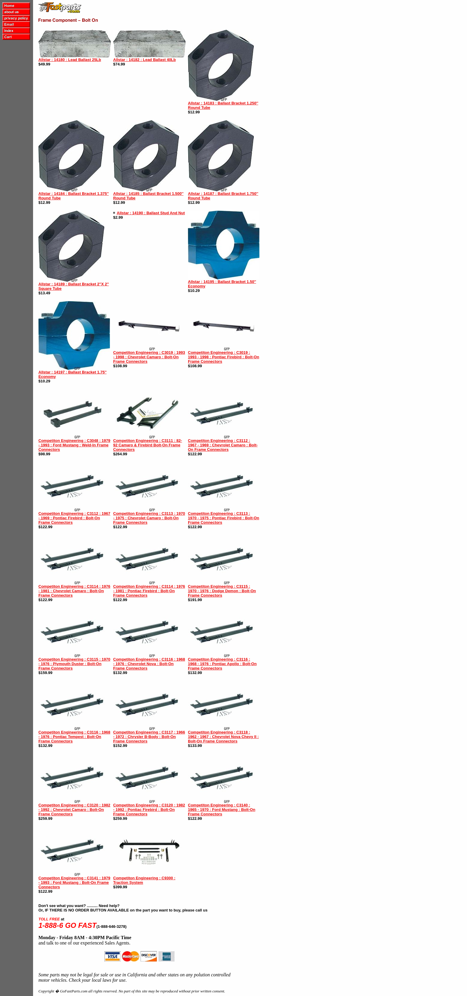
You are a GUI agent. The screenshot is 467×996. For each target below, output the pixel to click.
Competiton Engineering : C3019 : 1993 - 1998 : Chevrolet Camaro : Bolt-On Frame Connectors (149, 357)
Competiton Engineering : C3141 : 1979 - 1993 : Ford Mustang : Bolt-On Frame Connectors (74, 882)
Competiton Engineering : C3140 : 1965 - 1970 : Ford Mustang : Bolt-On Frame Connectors (221, 809)
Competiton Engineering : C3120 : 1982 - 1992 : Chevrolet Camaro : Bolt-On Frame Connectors (74, 809)
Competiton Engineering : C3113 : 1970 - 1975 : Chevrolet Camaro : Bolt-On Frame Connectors (149, 518)
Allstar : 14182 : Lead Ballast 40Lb (144, 59)
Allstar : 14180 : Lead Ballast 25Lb (69, 59)
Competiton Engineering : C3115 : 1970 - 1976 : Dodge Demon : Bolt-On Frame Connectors (222, 591)
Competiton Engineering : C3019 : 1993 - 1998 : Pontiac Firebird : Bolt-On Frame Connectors (223, 357)
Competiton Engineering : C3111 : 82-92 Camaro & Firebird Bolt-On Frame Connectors (147, 445)
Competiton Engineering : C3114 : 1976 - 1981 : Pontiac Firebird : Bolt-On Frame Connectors (149, 591)
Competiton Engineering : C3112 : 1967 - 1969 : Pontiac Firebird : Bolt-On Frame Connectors (74, 518)
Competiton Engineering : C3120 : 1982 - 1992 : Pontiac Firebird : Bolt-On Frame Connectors (149, 809)
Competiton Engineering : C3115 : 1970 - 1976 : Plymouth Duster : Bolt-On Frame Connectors (74, 663)
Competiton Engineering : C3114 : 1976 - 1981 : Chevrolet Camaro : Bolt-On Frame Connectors (74, 591)
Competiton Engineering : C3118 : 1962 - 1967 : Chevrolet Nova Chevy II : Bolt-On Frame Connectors (223, 736)
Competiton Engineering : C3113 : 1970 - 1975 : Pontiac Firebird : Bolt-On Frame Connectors (223, 518)
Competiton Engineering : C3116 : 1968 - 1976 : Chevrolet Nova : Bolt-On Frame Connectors (149, 663)
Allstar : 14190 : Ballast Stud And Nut (151, 213)
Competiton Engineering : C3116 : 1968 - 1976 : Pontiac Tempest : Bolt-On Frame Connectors (74, 736)
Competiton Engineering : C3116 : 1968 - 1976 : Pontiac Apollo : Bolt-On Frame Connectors (222, 663)
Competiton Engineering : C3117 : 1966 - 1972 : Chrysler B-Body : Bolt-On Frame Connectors (149, 736)
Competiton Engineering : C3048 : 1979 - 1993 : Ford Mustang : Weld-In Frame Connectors (74, 445)
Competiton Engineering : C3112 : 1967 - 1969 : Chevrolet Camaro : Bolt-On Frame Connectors (223, 445)
